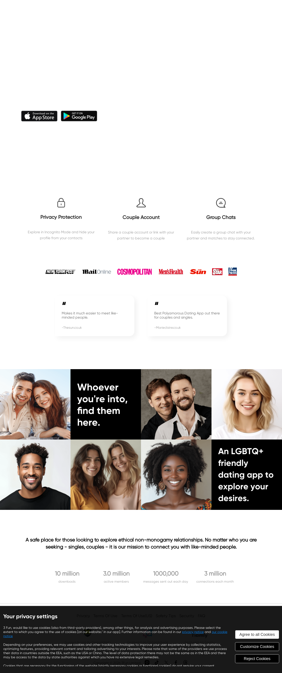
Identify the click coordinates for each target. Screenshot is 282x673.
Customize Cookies (257, 646)
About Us (159, 10)
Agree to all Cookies (257, 634)
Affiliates (208, 10)
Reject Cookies (257, 659)
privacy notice (193, 632)
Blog (183, 10)
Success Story (241, 10)
